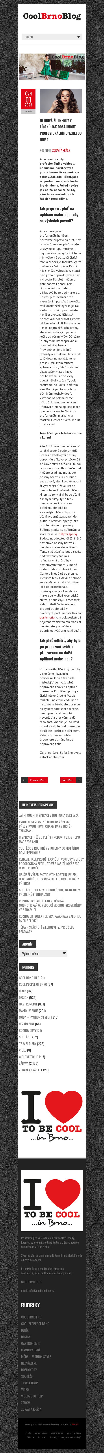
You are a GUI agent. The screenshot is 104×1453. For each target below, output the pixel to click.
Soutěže (24, 1036)
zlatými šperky (68, 534)
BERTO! (75, 1424)
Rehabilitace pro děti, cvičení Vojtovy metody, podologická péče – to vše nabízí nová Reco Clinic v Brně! (51, 863)
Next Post (68, 780)
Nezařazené (26, 1023)
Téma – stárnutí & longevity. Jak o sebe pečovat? (46, 929)
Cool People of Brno (33, 984)
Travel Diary (27, 1043)
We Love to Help (30, 1056)
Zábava (23, 1063)
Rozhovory (27, 1030)
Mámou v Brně (28, 1010)
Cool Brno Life (29, 977)
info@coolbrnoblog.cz (41, 1290)
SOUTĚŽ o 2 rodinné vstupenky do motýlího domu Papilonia (49, 850)
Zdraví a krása (61, 150)
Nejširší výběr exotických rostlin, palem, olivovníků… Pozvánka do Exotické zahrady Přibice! (49, 879)
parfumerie (47, 617)
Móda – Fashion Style (34, 1017)
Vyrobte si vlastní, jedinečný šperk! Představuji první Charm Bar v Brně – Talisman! (45, 826)
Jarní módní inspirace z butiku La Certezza (48, 815)
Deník (22, 990)
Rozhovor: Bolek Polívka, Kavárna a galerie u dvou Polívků (50, 918)
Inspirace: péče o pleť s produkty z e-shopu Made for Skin (49, 839)
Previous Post (38, 780)
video (22, 1050)
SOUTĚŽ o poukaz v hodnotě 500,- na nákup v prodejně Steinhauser (49, 892)
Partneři (42, 1437)
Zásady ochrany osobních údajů (65, 1437)
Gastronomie (28, 1004)
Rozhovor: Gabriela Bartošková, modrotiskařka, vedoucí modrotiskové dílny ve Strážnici (50, 905)
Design (23, 997)
